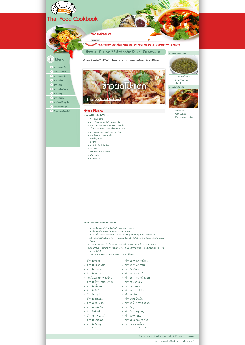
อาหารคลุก (58, 94)
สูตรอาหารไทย (114, 45)
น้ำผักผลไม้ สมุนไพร (62, 102)
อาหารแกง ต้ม (60, 72)
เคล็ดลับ (138, 45)
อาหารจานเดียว (60, 67)
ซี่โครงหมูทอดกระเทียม (184, 117)
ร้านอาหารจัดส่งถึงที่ (62, 111)
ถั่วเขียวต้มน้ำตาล (182, 77)
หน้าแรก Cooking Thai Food (95, 60)
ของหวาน (128, 45)
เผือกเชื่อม (179, 83)
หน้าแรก (102, 45)
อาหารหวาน (59, 98)
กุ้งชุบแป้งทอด (181, 114)
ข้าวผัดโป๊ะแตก (152, 60)
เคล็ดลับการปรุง (60, 107)
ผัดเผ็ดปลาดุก (180, 111)
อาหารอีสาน (59, 80)
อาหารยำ (58, 85)
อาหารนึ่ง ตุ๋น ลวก (61, 89)
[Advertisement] (124, 190)
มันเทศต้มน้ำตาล (182, 80)
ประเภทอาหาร (118, 60)
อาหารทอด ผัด (60, 76)
